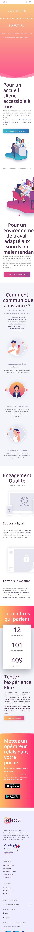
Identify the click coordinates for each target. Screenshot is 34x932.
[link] (5, 2)
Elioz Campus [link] (7, 894)
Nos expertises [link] (7, 868)
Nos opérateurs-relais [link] (9, 871)
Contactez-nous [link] (7, 877)
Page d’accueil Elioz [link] (8, 865)
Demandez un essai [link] (9, 874)
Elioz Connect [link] (7, 888)
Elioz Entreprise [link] (7, 891)
